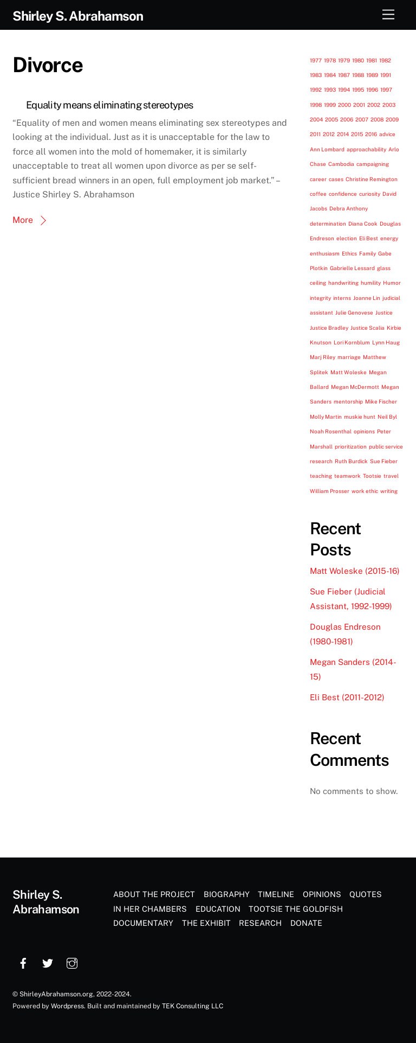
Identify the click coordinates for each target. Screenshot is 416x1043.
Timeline (276, 894)
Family (367, 253)
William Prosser (329, 491)
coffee (318, 193)
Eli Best (368, 238)
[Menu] (388, 14)
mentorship (348, 401)
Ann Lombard (327, 149)
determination (328, 223)
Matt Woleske (348, 372)
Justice (384, 312)
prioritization (351, 446)
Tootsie (372, 475)
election (346, 238)
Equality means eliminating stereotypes (109, 105)
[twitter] (47, 962)
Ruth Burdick (351, 461)
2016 (371, 134)
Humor (392, 282)
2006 (346, 119)
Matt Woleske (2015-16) (355, 570)
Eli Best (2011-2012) (347, 697)
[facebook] (23, 962)
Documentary (143, 922)
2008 (377, 119)
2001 (359, 104)
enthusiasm (325, 253)
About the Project (154, 894)
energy (389, 238)
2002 (373, 104)
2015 (357, 134)
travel (391, 475)
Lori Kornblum (352, 342)
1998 (316, 104)
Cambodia (341, 164)
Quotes (365, 894)
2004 (316, 119)
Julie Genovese (354, 312)
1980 (358, 60)
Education (218, 908)
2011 (315, 134)
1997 (386, 89)
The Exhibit (206, 922)
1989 (372, 75)
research (321, 461)
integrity (320, 298)
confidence (343, 193)
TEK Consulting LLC (192, 1006)
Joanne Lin (366, 298)
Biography (227, 894)
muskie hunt (359, 416)
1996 (372, 89)
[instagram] (72, 962)
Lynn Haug (386, 342)
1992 (316, 89)
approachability (366, 149)
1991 (385, 75)
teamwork (347, 475)
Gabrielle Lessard (352, 268)
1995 (358, 89)
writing (389, 491)
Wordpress (67, 1006)
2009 (392, 119)
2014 (343, 134)
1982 (385, 60)
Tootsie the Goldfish (296, 908)
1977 (316, 60)
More (22, 220)
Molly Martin (326, 416)
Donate (306, 922)
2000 (344, 104)
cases (336, 179)
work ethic (365, 491)
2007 (361, 119)
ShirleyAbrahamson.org (56, 994)
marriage (349, 357)
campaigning (372, 164)
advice (387, 134)
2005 (331, 119)
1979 (344, 60)
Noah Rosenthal (331, 431)
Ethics (349, 253)
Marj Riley (322, 357)
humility (371, 282)
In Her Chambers (150, 908)
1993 (330, 89)
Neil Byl (387, 416)
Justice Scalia (367, 327)
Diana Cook (363, 223)
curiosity (369, 193)
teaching (321, 475)
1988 (358, 75)
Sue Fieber (384, 461)
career (318, 179)
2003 (388, 104)
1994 (344, 89)
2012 (329, 134)
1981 (371, 60)
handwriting (343, 282)
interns (342, 298)
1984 (330, 75)
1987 (344, 75)
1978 (330, 60)
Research (260, 922)
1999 (330, 104)
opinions (364, 431)
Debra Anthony (348, 208)
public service (386, 446)
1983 (316, 75)
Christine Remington (372, 179)
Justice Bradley (329, 327)
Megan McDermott (355, 386)
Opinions (322, 894)
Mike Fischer (381, 401)
